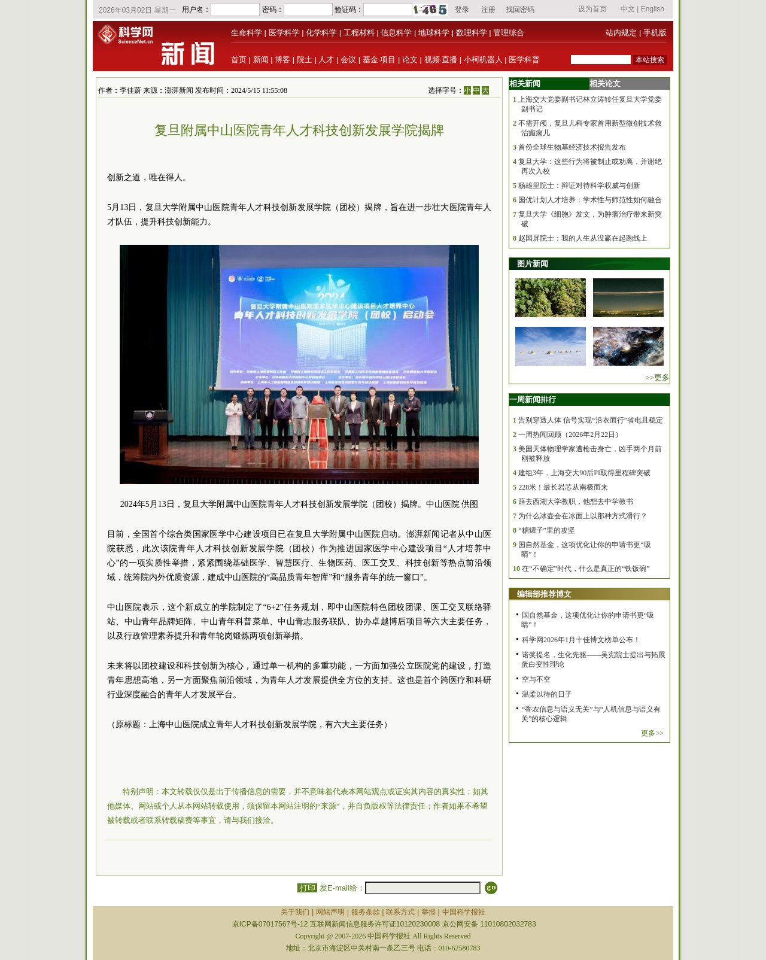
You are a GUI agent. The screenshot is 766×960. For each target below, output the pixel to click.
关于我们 (295, 912)
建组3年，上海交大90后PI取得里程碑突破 (584, 473)
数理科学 (471, 32)
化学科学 (321, 32)
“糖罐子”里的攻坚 (546, 530)
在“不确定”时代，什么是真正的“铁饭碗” (585, 568)
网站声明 (330, 912)
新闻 (261, 59)
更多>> (652, 733)
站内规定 (621, 32)
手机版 (655, 32)
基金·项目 (379, 59)
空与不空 (536, 679)
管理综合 (508, 32)
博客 (282, 59)
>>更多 (657, 377)
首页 (239, 59)
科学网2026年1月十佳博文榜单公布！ (581, 640)
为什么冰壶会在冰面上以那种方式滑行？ (583, 516)
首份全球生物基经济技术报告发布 (572, 147)
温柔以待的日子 (547, 694)
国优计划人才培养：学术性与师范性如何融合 (590, 200)
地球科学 (433, 32)
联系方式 (400, 912)
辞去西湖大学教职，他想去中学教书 (575, 501)
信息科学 (396, 32)
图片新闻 (532, 263)
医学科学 (284, 32)
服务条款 (365, 912)
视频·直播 (441, 59)
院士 (304, 59)
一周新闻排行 (532, 399)
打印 (307, 887)
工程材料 (359, 32)
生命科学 (246, 32)
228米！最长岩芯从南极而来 (563, 487)
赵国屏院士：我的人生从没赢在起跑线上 (583, 238)
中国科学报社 (463, 912)
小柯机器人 (483, 59)
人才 (326, 59)
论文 (410, 59)
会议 (348, 59)
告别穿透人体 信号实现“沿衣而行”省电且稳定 (590, 420)
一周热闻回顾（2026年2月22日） (570, 434)
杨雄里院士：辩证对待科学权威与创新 (579, 185)
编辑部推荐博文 (544, 594)
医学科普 (524, 59)
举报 (428, 912)
